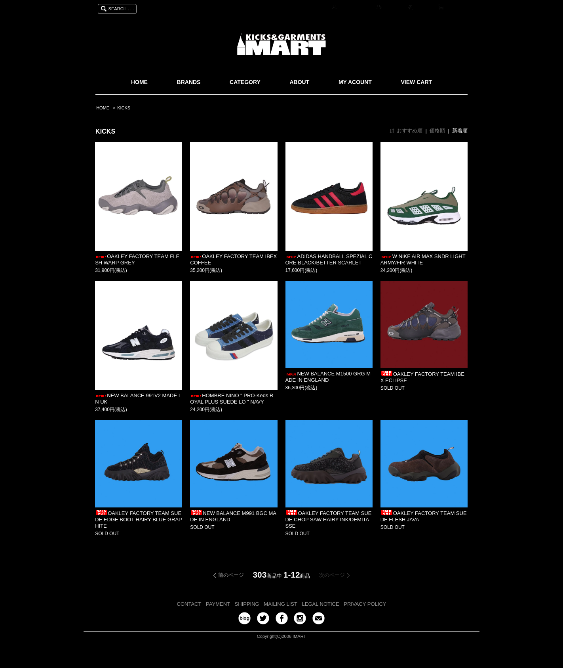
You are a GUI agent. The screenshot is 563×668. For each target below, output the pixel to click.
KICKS (123, 107)
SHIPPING (247, 604)
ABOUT (299, 82)
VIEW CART (416, 82)
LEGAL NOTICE (320, 604)
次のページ (332, 575)
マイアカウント (355, 7)
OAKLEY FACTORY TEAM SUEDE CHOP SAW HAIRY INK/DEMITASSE (328, 519)
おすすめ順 (409, 131)
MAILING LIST (280, 604)
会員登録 (393, 7)
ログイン (424, 7)
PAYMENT (218, 604)
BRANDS (189, 82)
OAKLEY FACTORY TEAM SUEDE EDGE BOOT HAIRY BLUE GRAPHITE (138, 519)
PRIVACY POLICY (365, 604)
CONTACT (189, 604)
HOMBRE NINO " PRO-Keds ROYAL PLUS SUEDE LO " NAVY (231, 398)
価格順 (437, 131)
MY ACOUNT (355, 82)
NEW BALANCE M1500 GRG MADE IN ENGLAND (328, 377)
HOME (139, 82)
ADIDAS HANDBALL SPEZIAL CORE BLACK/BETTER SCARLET (329, 259)
